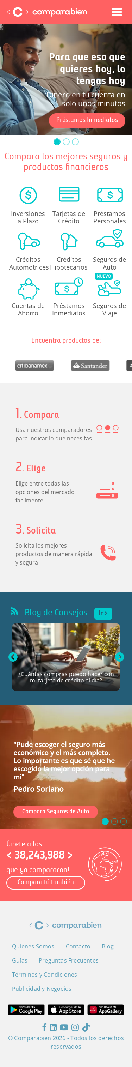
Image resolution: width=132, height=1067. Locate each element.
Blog (108, 946)
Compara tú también (46, 882)
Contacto (78, 946)
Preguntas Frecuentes (69, 960)
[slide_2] (75, 141)
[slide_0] (57, 141)
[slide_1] (66, 141)
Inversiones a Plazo (28, 217)
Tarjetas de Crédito (68, 217)
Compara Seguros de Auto (55, 812)
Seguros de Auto (109, 263)
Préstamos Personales (109, 217)
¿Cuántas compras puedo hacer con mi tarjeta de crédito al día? (66, 677)
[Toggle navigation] (117, 12)
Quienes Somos (33, 946)
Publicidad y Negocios (41, 989)
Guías (19, 960)
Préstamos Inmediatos (87, 120)
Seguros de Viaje (109, 309)
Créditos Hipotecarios (69, 263)
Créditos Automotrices (28, 263)
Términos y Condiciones (44, 974)
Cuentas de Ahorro (28, 309)
